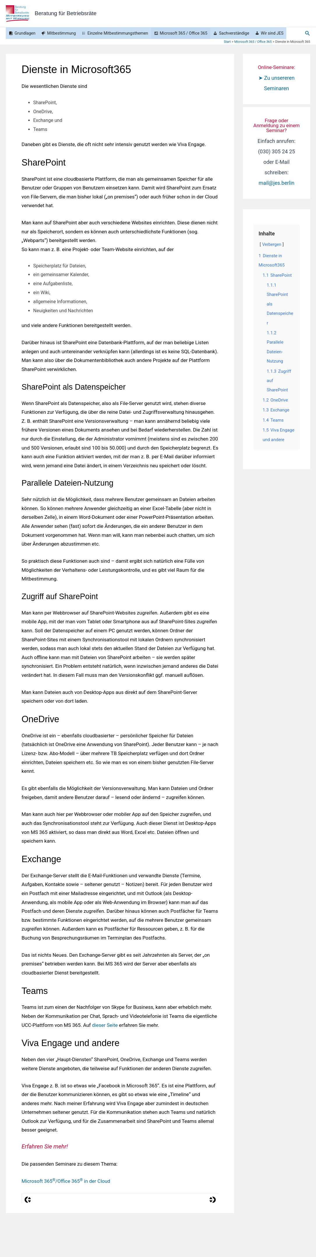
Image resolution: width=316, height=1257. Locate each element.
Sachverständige (234, 33)
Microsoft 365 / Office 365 (183, 33)
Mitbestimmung (61, 33)
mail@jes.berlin (276, 183)
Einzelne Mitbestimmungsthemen (117, 33)
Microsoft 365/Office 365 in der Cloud (66, 1181)
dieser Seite (105, 1025)
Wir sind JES (272, 33)
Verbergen (271, 244)
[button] (307, 33)
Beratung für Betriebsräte (65, 13)
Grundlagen (25, 33)
